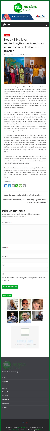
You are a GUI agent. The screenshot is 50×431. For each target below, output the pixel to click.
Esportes (5, 393)
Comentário (7, 222)
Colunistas (5, 396)
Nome (5, 247)
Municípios (5, 400)
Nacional (5, 389)
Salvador (7, 35)
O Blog (4, 374)
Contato (4, 404)
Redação (7, 55)
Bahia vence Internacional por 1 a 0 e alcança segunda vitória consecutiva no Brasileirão (25, 201)
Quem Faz (5, 378)
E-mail (5, 256)
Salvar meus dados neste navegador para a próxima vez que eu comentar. (24, 279)
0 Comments (27, 55)
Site (3, 265)
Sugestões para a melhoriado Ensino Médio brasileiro (21, 195)
